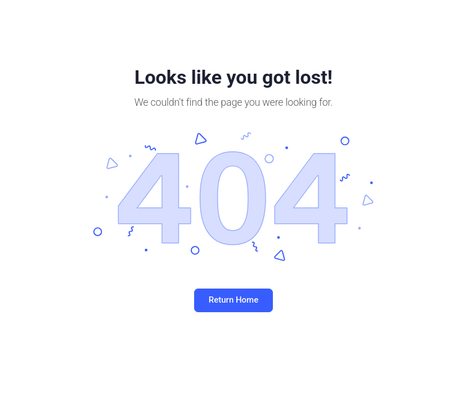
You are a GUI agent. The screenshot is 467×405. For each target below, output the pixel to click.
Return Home (233, 300)
